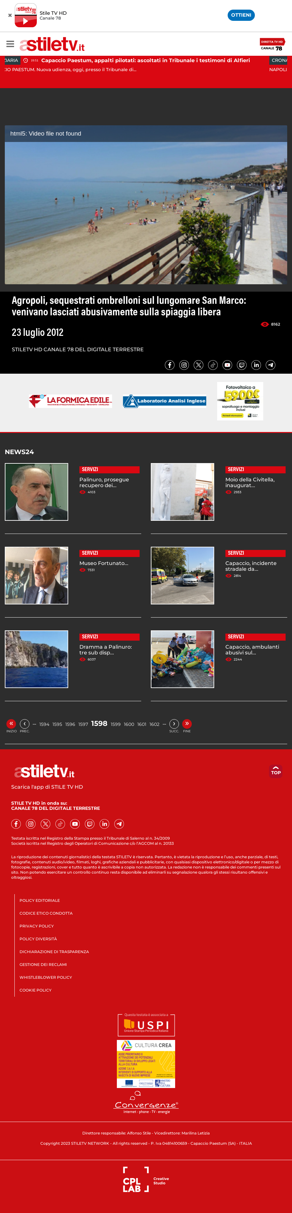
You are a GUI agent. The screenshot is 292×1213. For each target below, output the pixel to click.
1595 (57, 724)
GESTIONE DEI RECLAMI (43, 964)
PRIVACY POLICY (37, 926)
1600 (129, 724)
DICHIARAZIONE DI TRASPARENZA (54, 951)
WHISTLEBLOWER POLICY (46, 977)
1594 (44, 724)
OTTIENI (241, 15)
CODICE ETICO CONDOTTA (46, 913)
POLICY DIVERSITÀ (38, 938)
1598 (99, 723)
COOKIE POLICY (36, 990)
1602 (154, 724)
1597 (83, 724)
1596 (70, 724)
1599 (116, 724)
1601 (141, 724)
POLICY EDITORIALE (40, 900)
